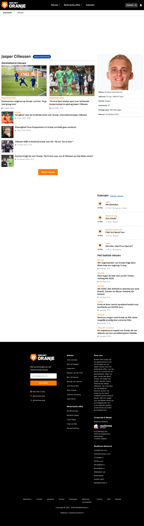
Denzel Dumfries (73, 428)
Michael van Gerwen (74, 381)
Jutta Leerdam (72, 360)
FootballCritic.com (100, 450)
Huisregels (73, 499)
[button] (59, 5)
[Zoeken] (129, 5)
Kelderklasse (98, 476)
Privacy (61, 499)
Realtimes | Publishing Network (72, 513)
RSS (108, 499)
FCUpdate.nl (98, 457)
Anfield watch (99, 479)
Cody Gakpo (71, 420)
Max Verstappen (73, 364)
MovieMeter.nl (99, 465)
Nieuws (54, 5)
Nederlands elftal (72, 5)
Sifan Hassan (72, 390)
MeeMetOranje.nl (100, 483)
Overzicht (7, 13)
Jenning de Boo (73, 386)
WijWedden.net (99, 472)
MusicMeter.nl (99, 468)
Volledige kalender (116, 196)
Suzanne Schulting (74, 394)
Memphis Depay (73, 415)
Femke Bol (71, 368)
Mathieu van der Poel (75, 373)
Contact (39, 499)
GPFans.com (98, 461)
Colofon (100, 499)
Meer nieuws (48, 172)
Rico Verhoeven (73, 377)
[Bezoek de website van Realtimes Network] (103, 426)
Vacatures (50, 499)
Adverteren (27, 499)
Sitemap (118, 499)
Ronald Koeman (72, 411)
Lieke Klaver (71, 399)
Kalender (90, 5)
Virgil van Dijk (72, 424)
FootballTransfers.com (102, 454)
